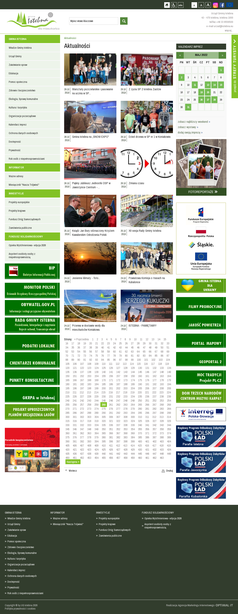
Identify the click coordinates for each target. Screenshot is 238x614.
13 (153, 339)
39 (96, 347)
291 (111, 413)
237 (154, 396)
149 (169, 372)
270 (67, 409)
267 (154, 405)
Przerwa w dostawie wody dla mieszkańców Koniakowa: (88, 327)
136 (75, 372)
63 (132, 351)
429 (133, 449)
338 (125, 425)
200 (104, 388)
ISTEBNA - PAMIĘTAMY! (142, 325)
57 (96, 351)
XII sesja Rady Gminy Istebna (145, 231)
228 (89, 396)
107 (82, 364)
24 (114, 343)
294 (133, 413)
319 (96, 421)
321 (111, 421)
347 (82, 429)
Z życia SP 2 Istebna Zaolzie (145, 89)
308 (125, 417)
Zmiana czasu (136, 183)
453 (89, 458)
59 (108, 351)
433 (162, 449)
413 (125, 445)
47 (144, 347)
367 (118, 433)
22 (102, 343)
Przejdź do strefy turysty (234, 66)
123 (89, 368)
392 (82, 441)
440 (104, 454)
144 (133, 372)
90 (78, 360)
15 (164, 339)
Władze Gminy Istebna (20, 47)
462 (154, 458)
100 (139, 360)
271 (75, 409)
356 (147, 429)
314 (169, 417)
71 (72, 356)
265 (140, 405)
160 (140, 376)
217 (118, 392)
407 (82, 445)
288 (89, 413)
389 (169, 437)
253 (162, 400)
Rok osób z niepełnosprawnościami (27, 158)
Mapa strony (181, 5)
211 (74, 392)
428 (125, 449)
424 (96, 449)
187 (118, 384)
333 (89, 425)
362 (82, 433)
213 (89, 392)
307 (118, 417)
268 (162, 405)
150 (67, 376)
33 (168, 343)
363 (89, 433)
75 (96, 356)
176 (147, 380)
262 (118, 405)
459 (133, 458)
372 (154, 433)
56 (90, 351)
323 (125, 421)
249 (133, 400)
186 (111, 384)
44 (126, 347)
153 (89, 376)
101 (146, 360)
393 (89, 441)
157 (118, 376)
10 (135, 339)
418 (161, 445)
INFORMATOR (16, 167)
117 (153, 364)
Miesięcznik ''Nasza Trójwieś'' (24, 184)
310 (140, 417)
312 (154, 417)
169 (96, 380)
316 (75, 421)
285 (67, 413)
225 (67, 396)
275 (104, 409)
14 (158, 339)
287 (82, 413)
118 (160, 364)
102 (153, 360)
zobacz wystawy (188, 127)
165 (67, 380)
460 (140, 458)
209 (169, 388)
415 (140, 445)
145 (140, 372)
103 (161, 360)
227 (82, 396)
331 (75, 425)
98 (126, 360)
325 (140, 421)
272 (82, 409)
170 (104, 380)
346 (75, 429)
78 (114, 356)
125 (104, 368)
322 (118, 421)
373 (162, 433)
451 (75, 458)
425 (104, 449)
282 (154, 409)
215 (103, 392)
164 (169, 376)
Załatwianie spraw (18, 64)
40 (102, 347)
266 (147, 405)
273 (89, 409)
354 (133, 429)
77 (108, 356)
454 (96, 458)
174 (133, 380)
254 (169, 400)
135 (67, 372)
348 (89, 429)
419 (169, 445)
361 (75, 433)
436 (75, 454)
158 (125, 376)
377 (82, 437)
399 (133, 441)
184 (96, 384)
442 (118, 454)
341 (147, 425)
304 (96, 417)
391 (75, 441)
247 (118, 400)
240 (67, 400)
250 (140, 400)
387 (154, 437)
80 (126, 356)
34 (66, 347)
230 (104, 396)
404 (169, 441)
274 (96, 409)
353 (125, 429)
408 (89, 445)
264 (133, 405)
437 (82, 454)
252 (154, 400)
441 (111, 454)
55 (84, 351)
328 (162, 421)
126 (111, 368)
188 (125, 384)
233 (125, 396)
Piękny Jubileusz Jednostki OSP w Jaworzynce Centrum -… (91, 185)
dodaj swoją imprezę (190, 132)
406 (75, 445)
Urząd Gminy (15, 56)
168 (89, 380)
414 (132, 445)
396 (111, 441)
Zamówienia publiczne (20, 227)
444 (133, 454)
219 (132, 392)
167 (82, 380)
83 (144, 356)
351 (111, 429)
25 (120, 343)
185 (104, 384)
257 (82, 405)
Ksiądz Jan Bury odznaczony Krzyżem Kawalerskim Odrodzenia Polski (93, 233)
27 (132, 343)
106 (75, 364)
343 (162, 425)
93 (96, 360)
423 (89, 449)
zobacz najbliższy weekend (194, 121)
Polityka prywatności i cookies (20, 608)
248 (125, 400)
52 (66, 351)
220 (140, 392)
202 (118, 388)
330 (67, 425)
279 (133, 409)
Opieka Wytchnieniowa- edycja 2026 (27, 245)
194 (169, 384)
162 (154, 376)
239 (169, 396)
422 (82, 449)
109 (96, 364)
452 (82, 458)
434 (169, 449)
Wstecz (73, 471)
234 (133, 396)
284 (169, 409)
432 (154, 449)
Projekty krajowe (17, 210)
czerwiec (222, 55)
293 (125, 413)
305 (104, 417)
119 (167, 364)
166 (75, 380)
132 (154, 368)
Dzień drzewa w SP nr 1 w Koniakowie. (150, 137)
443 (125, 454)
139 (96, 372)
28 (138, 343)
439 (96, 454)
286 (75, 413)
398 (125, 441)
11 (141, 339)
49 (156, 347)
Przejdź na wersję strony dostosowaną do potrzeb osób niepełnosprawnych (174, 5)
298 (162, 413)
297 (154, 413)
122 (82, 368)
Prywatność (14, 150)
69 (168, 351)
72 (78, 356)
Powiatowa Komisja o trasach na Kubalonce (147, 280)
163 (162, 376)
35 (72, 347)
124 (96, 368)
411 (111, 445)
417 (154, 445)
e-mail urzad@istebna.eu (219, 26)
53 (72, 351)
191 (147, 384)
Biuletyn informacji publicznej (32, 271)
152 (82, 376)
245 (104, 400)
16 (66, 343)
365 (104, 433)
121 (75, 368)
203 (125, 388)
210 (67, 392)
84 (150, 356)
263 (125, 405)
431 (147, 449)
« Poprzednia (81, 339)
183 (89, 384)
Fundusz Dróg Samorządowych (25, 219)
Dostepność (15, 141)
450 (67, 458)
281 (147, 409)
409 (96, 445)
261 (111, 405)
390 (67, 441)
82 (138, 356)
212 (82, 392)
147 (154, 372)
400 (140, 441)
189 (133, 384)
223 (161, 392)
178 (162, 380)
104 (168, 360)
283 (162, 409)
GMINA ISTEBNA (17, 39)
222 (154, 392)
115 (139, 364)
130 (140, 368)
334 (96, 425)
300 (67, 417)
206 (147, 388)
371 (147, 433)
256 (75, 405)
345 (67, 429)
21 (96, 343)
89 (72, 360)
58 (102, 351)
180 (67, 384)
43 (120, 347)
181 (75, 384)
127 (118, 368)
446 (147, 454)
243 (89, 400)
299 (169, 413)
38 (90, 347)
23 (108, 343)
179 (169, 380)
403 (162, 441)
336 (111, 425)
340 (140, 425)
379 (96, 437)
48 (150, 347)
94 (102, 360)
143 (125, 372)
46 (138, 347)
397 (118, 441)
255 (67, 405)
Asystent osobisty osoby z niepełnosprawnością (22, 255)
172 (118, 380)
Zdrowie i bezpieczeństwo (22, 90)
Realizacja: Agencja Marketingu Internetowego (190, 605)
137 (82, 372)
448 (162, 454)
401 (147, 441)
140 (104, 372)
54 (78, 351)
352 (118, 429)
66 (150, 351)
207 (154, 388)
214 (96, 392)
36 (78, 347)
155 (104, 376)
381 (111, 437)
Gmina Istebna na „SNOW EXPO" (90, 137)
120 (67, 368)
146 (147, 372)
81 (132, 356)
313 (161, 417)
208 (162, 388)
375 (67, 437)
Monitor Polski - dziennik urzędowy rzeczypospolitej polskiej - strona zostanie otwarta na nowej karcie (32, 290)
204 (133, 388)
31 (156, 343)
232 (118, 396)
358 (162, 429)
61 (120, 351)
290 (104, 413)
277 (118, 409)
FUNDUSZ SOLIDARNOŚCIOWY (26, 236)
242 (82, 400)
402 (154, 441)
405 (67, 445)
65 (144, 351)
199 (96, 388)
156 (111, 376)
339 (133, 425)
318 (89, 421)
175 (140, 380)
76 (102, 356)
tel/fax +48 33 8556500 (221, 22)
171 (111, 380)
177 (154, 380)
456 (111, 458)
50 (162, 347)
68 (162, 351)
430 (140, 449)
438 (89, 454)
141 (111, 372)
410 (104, 445)
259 (96, 405)
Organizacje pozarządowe (22, 116)
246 (111, 400)
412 (118, 445)
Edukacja (13, 73)
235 (140, 396)
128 (125, 368)
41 (108, 347)
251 (147, 400)
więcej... (229, 30)
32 (162, 343)
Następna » (73, 462)
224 (169, 392)
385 (140, 437)
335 (104, 425)
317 (82, 421)
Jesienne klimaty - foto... (86, 278)
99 (132, 360)
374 (169, 433)
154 (96, 376)
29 (144, 343)
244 (96, 400)
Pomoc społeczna (18, 82)
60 (114, 351)
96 (114, 360)
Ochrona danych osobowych (23, 133)
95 (108, 360)
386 (147, 437)
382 (118, 437)
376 (75, 437)
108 (89, 364)
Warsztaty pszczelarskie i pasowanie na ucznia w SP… (92, 91)
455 (104, 458)
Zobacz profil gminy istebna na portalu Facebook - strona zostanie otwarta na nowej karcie (222, 5)
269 (169, 405)
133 (162, 368)
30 (150, 343)
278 (125, 409)
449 (169, 454)
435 (67, 454)
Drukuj (169, 471)
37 (84, 347)
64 (138, 351)
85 (156, 356)
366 (111, 433)
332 (82, 425)
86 (162, 356)
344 (169, 425)
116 (146, 364)
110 (103, 364)
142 (118, 372)
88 (66, 360)
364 (96, 433)
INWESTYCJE (16, 193)
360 (67, 433)
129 (133, 368)
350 (104, 429)
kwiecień (180, 55)
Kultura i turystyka (18, 107)
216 (111, 392)
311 (147, 417)
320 (104, 421)
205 (140, 388)
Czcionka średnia (201, 5)
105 (67, 364)
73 (84, 356)
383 (125, 437)
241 (75, 400)
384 (133, 437)
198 (89, 388)
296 (147, 413)
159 (133, 376)
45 (132, 347)
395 (104, 441)
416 (147, 445)
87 (168, 356)
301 (75, 417)
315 (67, 421)
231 (111, 396)
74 (90, 356)
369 (133, 433)
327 (154, 421)
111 (110, 364)
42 (114, 347)
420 (67, 449)
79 (120, 356)
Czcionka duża (208, 5)
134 (169, 368)
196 (75, 388)
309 (133, 417)
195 (67, 388)
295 (140, 413)
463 (162, 458)
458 (125, 458)
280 (140, 409)
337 (118, 425)
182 (82, 384)
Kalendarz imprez (18, 124)
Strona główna (167, 5)
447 (154, 454)
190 (140, 384)
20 (90, 343)
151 (75, 376)
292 (118, 413)
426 (111, 449)
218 (125, 392)
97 (120, 360)
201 (111, 388)
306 (111, 417)
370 (140, 433)
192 (154, 384)
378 (89, 437)
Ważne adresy (16, 176)
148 (162, 372)
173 (125, 380)
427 (118, 449)
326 (147, 421)
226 (75, 396)
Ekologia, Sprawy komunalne (23, 99)
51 (168, 347)
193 (162, 384)
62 (126, 351)
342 (154, 425)
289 (96, 413)
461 (147, 458)
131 (147, 368)
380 (104, 437)
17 (72, 343)
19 (84, 343)
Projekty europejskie (19, 202)
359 (169, 429)
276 (111, 409)
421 (75, 449)
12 (147, 339)
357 (154, 429)
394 (96, 441)
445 (140, 454)
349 (96, 429)
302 (82, 417)
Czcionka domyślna (194, 5)
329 (169, 421)
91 (84, 360)
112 (117, 364)
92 (90, 360)
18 (78, 343)
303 (89, 417)
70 (66, 356)
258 (89, 405)
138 (89, 372)
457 (118, 458)
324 (133, 421)
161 (147, 376)
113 (124, 364)
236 (147, 396)
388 (162, 437)
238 (162, 396)
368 (125, 433)
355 (140, 429)
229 (96, 396)
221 (147, 392)
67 (156, 351)
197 (82, 388)
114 (132, 364)
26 (126, 343)
